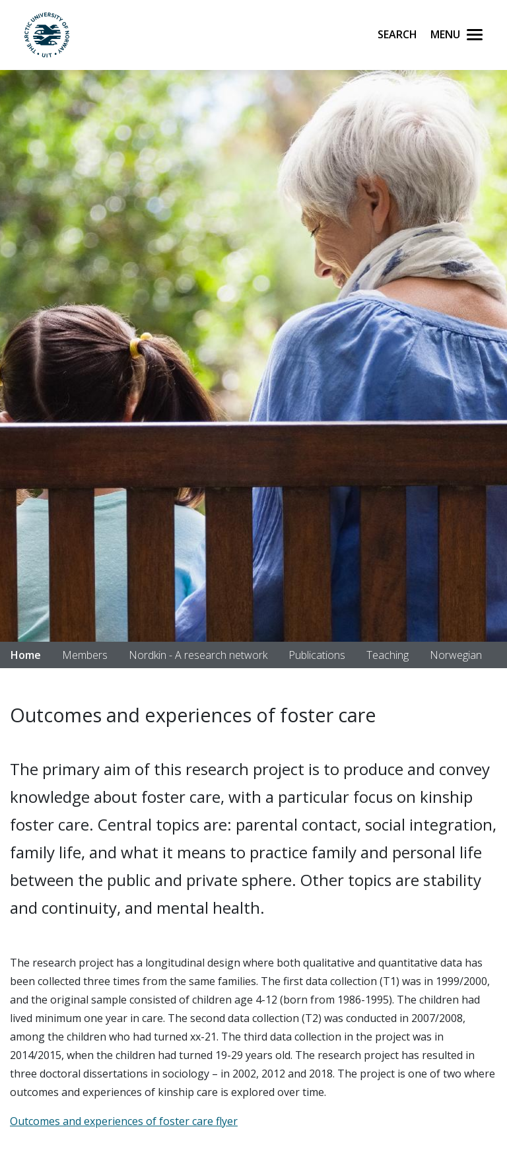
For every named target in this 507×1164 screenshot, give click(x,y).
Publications (316, 655)
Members (85, 655)
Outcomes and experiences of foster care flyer (124, 1121)
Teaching (387, 655)
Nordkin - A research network (198, 655)
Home (26, 655)
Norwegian (456, 655)
